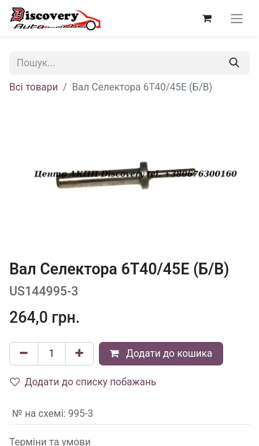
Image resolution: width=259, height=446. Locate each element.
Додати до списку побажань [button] (83, 382)
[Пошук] (234, 63)
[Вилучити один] (23, 353)
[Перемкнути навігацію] (237, 18)
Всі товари (33, 87)
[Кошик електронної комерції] (206, 18)
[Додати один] (79, 353)
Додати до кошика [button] (161, 353)
